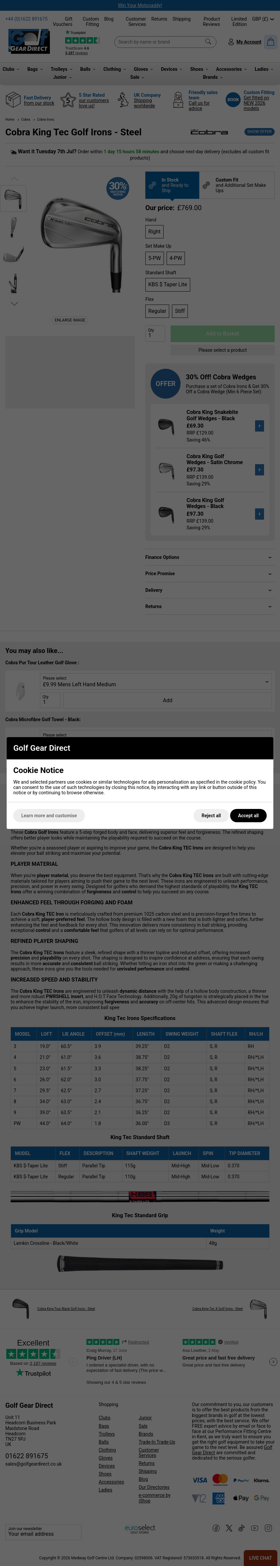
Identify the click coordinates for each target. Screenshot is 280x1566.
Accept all (248, 815)
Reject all (211, 815)
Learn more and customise (49, 815)
